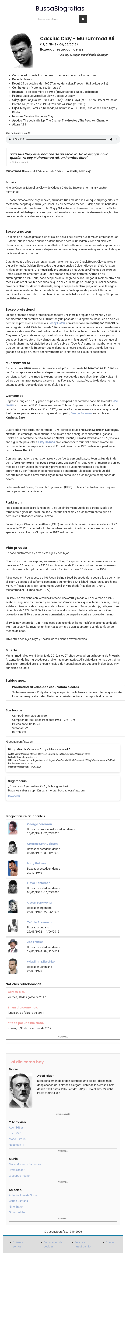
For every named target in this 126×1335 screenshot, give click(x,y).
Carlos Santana (18, 1201)
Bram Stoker (16, 1170)
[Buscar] (83, 19)
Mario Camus (17, 1139)
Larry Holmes (46, 442)
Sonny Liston (57, 323)
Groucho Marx (18, 1212)
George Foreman (81, 413)
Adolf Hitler (16, 1127)
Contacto (111, 1242)
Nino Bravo (16, 1206)
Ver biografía (63, 1114)
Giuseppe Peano (19, 1175)
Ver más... (63, 1037)
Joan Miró (15, 1133)
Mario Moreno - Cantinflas (25, 1164)
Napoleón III (16, 1144)
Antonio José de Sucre (23, 1195)
